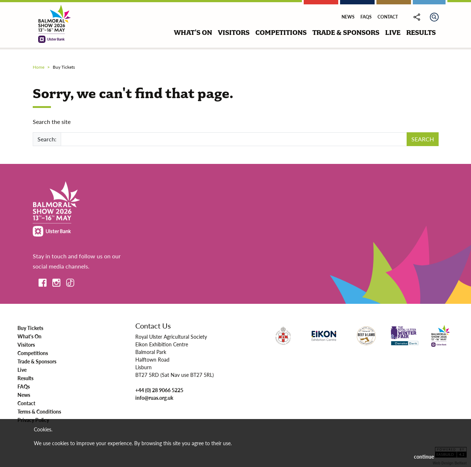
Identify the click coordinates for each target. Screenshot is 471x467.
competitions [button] (281, 32)
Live (22, 369)
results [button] (421, 32)
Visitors (26, 344)
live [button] (392, 32)
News (348, 17)
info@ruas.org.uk (154, 397)
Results (25, 378)
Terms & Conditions (39, 411)
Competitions (32, 353)
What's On (29, 336)
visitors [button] (234, 32)
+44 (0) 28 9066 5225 (159, 390)
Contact (388, 17)
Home (38, 67)
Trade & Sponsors (36, 361)
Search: (46, 139)
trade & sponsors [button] (345, 32)
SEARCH (422, 139)
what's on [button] (193, 32)
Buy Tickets (30, 327)
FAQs (366, 17)
